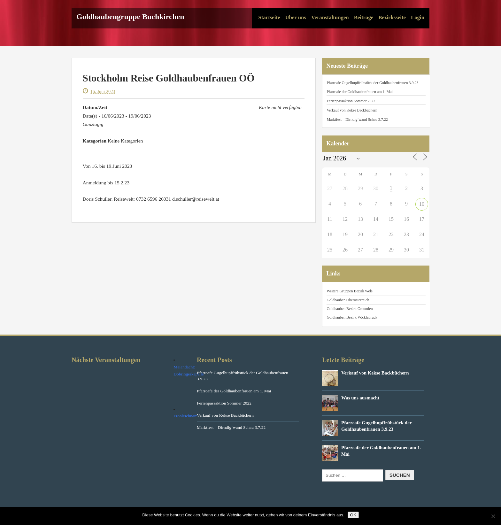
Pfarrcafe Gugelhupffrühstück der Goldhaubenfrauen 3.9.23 (372, 83)
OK (353, 515)
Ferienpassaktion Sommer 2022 (351, 101)
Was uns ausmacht (360, 397)
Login (417, 17)
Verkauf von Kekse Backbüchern (352, 110)
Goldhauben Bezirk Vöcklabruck (352, 317)
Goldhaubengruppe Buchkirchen (130, 16)
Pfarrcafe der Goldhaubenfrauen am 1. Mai (360, 91)
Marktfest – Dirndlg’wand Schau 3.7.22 (357, 119)
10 (421, 204)
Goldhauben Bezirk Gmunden (350, 308)
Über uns (295, 17)
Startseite (269, 17)
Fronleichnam (185, 415)
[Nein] (493, 516)
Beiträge (364, 17)
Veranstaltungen (330, 17)
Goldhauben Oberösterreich (348, 300)
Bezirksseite (392, 17)
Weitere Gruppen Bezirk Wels (349, 291)
